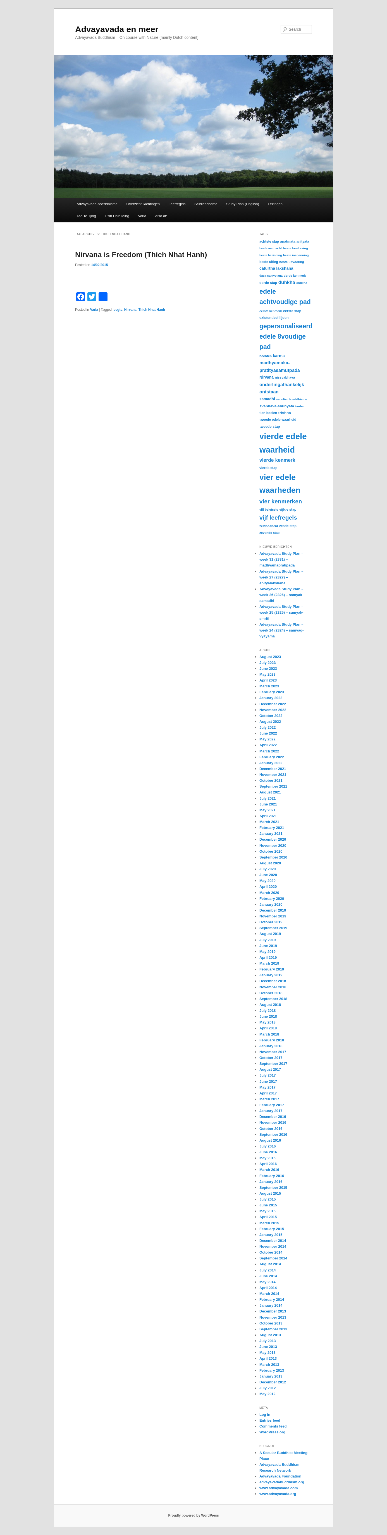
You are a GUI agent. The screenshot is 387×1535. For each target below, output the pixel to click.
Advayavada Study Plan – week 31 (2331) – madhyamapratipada (281, 559)
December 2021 (272, 769)
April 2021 (268, 816)
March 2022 (269, 751)
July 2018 (267, 1010)
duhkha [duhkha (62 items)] (286, 282)
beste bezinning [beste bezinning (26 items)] (270, 255)
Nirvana (130, 310)
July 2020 (267, 869)
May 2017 (267, 1087)
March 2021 (269, 822)
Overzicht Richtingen (143, 204)
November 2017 (272, 1052)
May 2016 (267, 1158)
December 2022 (272, 704)
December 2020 (272, 839)
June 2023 (268, 668)
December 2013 (272, 1311)
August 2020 (270, 863)
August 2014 (270, 1264)
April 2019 (268, 957)
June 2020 (268, 875)
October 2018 (270, 993)
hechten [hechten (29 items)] (265, 356)
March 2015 (269, 1223)
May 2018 (267, 1022)
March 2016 (269, 1170)
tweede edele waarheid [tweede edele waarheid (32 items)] (277, 420)
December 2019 (272, 910)
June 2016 (268, 1152)
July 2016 (267, 1146)
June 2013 (268, 1347)
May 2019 (267, 952)
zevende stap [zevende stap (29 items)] (269, 532)
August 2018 (270, 1005)
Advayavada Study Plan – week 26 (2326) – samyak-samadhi (281, 595)
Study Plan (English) (242, 204)
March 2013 (269, 1364)
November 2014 (272, 1246)
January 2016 (270, 1182)
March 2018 (269, 1034)
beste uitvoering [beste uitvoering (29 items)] (291, 262)
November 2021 (272, 775)
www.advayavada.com (278, 1488)
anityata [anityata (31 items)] (303, 241)
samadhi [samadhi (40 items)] (267, 399)
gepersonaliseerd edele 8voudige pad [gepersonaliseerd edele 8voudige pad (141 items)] (285, 336)
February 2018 (271, 1040)
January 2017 (270, 1111)
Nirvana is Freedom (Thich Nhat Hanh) (141, 254)
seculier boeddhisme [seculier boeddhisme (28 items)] (291, 399)
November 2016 (272, 1122)
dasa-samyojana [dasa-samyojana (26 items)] (271, 275)
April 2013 (268, 1358)
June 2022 (268, 733)
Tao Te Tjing (86, 216)
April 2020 (268, 886)
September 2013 (273, 1329)
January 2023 (270, 698)
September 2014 (273, 1258)
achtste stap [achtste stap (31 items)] (269, 241)
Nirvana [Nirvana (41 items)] (266, 377)
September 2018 (273, 999)
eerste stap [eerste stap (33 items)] (292, 311)
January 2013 (270, 1376)
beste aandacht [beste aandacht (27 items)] (270, 248)
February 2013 (271, 1370)
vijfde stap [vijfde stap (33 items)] (287, 509)
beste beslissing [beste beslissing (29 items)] (295, 248)
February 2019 (271, 969)
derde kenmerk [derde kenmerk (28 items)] (295, 275)
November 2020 (272, 845)
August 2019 (270, 934)
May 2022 (267, 739)
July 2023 (267, 663)
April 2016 (268, 1164)
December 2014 (272, 1240)
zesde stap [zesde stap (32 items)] (288, 526)
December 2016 (272, 1117)
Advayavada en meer (117, 29)
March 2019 (269, 963)
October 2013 (270, 1323)
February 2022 (271, 757)
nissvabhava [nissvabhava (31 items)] (285, 377)
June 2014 (268, 1276)
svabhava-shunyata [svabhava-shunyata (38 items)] (276, 406)
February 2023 (271, 692)
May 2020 (267, 881)
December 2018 (272, 981)
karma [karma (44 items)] (279, 355)
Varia (142, 216)
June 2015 (268, 1205)
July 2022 (267, 727)
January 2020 (270, 904)
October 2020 (270, 851)
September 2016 (273, 1134)
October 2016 (270, 1129)
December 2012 (272, 1382)
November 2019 (272, 916)
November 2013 (272, 1317)
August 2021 (270, 792)
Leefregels (177, 204)
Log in (264, 1414)
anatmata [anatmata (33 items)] (287, 241)
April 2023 (268, 680)
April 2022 (268, 745)
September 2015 (273, 1187)
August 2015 (270, 1193)
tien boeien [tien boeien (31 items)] (268, 413)
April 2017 (268, 1093)
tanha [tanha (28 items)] (299, 406)
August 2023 (270, 657)
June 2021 (268, 804)
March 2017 (269, 1099)
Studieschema (205, 204)
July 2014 (267, 1270)
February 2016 (271, 1176)
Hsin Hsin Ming (117, 216)
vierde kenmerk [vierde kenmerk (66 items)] (277, 460)
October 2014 (270, 1252)
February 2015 (271, 1229)
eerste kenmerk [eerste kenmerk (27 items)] (270, 311)
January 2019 (270, 975)
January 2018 (270, 1046)
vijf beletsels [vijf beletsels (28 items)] (268, 509)
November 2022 (272, 710)
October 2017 (270, 1058)
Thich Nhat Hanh (151, 310)
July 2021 (267, 798)
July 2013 (267, 1341)
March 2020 (269, 893)
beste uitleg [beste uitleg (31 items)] (268, 262)
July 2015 (267, 1199)
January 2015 (270, 1235)
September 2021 (273, 786)
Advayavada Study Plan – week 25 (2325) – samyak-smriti (281, 612)
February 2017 (271, 1105)
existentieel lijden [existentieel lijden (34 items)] (274, 318)
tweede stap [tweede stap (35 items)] (269, 426)
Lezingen (275, 204)
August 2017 (270, 1069)
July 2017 (267, 1075)
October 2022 (270, 716)
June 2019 (268, 946)
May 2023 (267, 674)
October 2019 (270, 922)
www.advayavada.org (277, 1494)
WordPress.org (272, 1432)
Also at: (161, 216)
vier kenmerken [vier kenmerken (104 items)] (280, 501)
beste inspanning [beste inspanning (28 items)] (296, 255)
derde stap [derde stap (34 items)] (268, 283)
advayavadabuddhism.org (281, 1482)
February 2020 (271, 898)
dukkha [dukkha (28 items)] (301, 282)
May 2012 (267, 1394)
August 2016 (270, 1140)
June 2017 (268, 1081)
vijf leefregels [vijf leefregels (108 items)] (278, 517)
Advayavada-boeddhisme (97, 204)
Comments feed (273, 1426)
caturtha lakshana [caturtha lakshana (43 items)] (276, 268)
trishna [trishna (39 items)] (284, 413)
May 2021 (267, 810)
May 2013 (267, 1352)
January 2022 (270, 763)
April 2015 (268, 1217)
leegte (117, 310)
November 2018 (272, 987)
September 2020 (273, 857)
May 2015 (267, 1211)
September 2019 (273, 928)
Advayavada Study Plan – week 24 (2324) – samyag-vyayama (281, 630)
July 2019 (267, 940)
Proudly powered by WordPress (193, 1515)
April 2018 (268, 1028)
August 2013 (270, 1335)
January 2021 (270, 833)
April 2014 (268, 1288)
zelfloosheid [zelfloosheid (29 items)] (268, 526)
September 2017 (273, 1063)
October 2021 (270, 780)
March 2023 (269, 686)
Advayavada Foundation (280, 1476)
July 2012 (267, 1388)
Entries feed (269, 1420)
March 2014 (269, 1294)
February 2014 (271, 1299)
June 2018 (268, 1016)
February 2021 (271, 828)
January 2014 (270, 1305)
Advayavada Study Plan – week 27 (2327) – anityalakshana (281, 577)
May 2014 (267, 1282)
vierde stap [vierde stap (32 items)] (268, 468)
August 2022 (270, 721)
